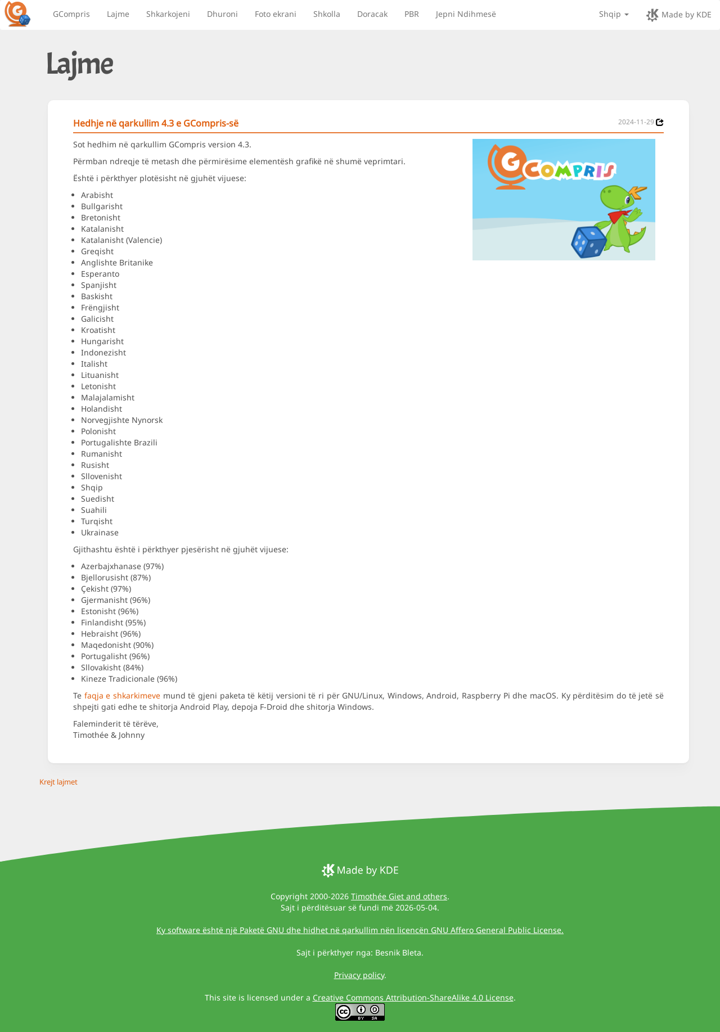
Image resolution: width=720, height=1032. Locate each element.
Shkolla (326, 13)
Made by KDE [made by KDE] (679, 15)
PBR (411, 13)
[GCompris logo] (24, 13)
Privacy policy (359, 975)
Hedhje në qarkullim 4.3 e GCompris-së (155, 123)
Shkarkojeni (168, 13)
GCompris (71, 13)
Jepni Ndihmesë (466, 13)
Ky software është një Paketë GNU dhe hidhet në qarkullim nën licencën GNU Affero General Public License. (360, 930)
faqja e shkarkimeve (122, 695)
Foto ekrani (275, 13)
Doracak (372, 13)
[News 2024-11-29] (660, 122)
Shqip (614, 13)
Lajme (118, 13)
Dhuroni (222, 13)
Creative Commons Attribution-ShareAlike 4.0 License (413, 997)
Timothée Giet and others (399, 896)
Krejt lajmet (58, 782)
